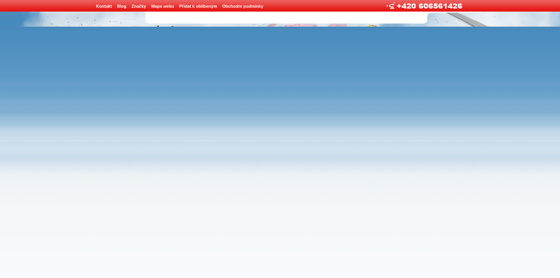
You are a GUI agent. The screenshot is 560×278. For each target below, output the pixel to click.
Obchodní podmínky (242, 6)
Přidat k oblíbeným (198, 6)
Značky (139, 6)
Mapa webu (162, 6)
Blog (121, 6)
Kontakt (104, 6)
